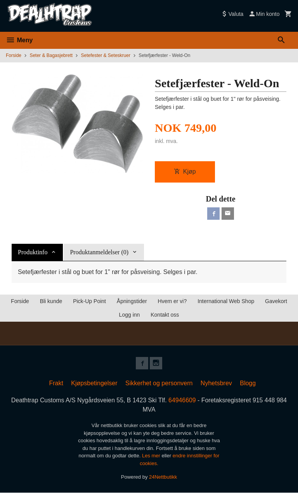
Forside (13, 55)
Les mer (152, 456)
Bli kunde (51, 301)
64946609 (182, 400)
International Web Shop (226, 301)
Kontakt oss (165, 315)
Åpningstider (132, 301)
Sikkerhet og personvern (158, 383)
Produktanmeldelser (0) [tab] (99, 252)
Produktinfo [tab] (32, 252)
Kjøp (185, 171)
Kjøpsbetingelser (94, 383)
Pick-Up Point (89, 301)
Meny (19, 40)
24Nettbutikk (163, 477)
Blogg (248, 383)
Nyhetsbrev (216, 383)
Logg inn (129, 315)
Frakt (56, 383)
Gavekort (276, 301)
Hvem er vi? (172, 301)
